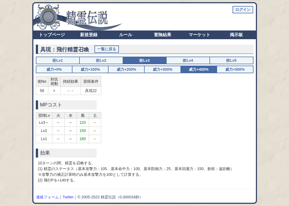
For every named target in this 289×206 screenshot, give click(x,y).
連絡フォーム (47, 197)
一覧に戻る (106, 49)
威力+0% (54, 69)
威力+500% (235, 69)
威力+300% (162, 69)
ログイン (242, 9)
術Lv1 (57, 60)
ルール (125, 34)
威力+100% (90, 69)
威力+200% (126, 69)
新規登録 (88, 34)
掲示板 (236, 34)
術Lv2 (101, 60)
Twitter (68, 197)
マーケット (199, 34)
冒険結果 (162, 34)
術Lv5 (231, 60)
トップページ (52, 34)
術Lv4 (188, 60)
